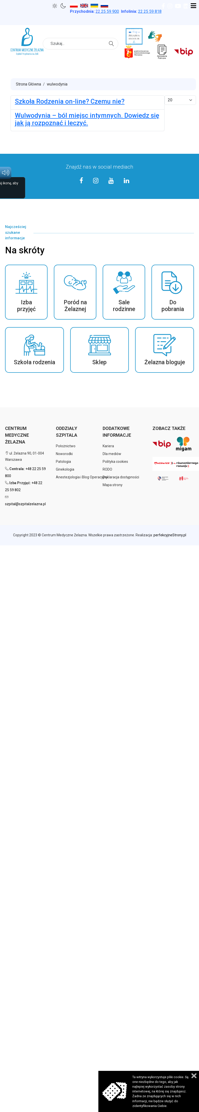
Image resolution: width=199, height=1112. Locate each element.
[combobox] (80, 43)
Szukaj (112, 43)
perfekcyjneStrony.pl (169, 535)
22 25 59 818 (150, 11)
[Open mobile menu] (193, 6)
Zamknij (193, 1075)
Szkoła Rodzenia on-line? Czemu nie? (70, 101)
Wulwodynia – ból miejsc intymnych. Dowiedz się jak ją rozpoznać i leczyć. (87, 119)
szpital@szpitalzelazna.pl (25, 504)
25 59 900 (107, 11)
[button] (26, 292)
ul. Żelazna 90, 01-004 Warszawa (24, 456)
